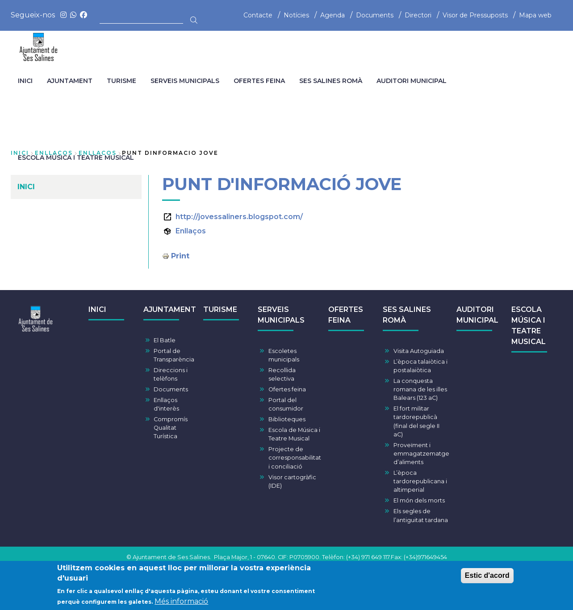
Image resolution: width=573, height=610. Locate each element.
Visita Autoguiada (418, 351)
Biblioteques (286, 419)
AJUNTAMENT (169, 309)
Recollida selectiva (282, 374)
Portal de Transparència (174, 355)
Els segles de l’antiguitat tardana (420, 515)
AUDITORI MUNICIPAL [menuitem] (411, 81)
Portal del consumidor (285, 404)
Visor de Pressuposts (475, 15)
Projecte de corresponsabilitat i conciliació (294, 457)
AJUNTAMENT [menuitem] (69, 81)
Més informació (181, 602)
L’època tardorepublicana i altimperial (420, 481)
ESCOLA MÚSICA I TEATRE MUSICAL (528, 325)
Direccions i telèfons (171, 374)
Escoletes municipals (283, 355)
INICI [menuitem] (25, 81)
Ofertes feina (287, 389)
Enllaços (191, 231)
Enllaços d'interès (166, 404)
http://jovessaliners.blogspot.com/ (239, 216)
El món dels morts (419, 500)
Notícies (296, 15)
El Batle (165, 340)
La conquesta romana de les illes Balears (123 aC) (420, 389)
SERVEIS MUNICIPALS (281, 314)
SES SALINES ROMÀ (407, 314)
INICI (97, 309)
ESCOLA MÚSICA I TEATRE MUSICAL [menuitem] (76, 158)
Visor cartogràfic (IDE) (292, 481)
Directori (418, 15)
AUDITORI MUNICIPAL (477, 314)
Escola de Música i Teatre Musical (294, 434)
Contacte (257, 15)
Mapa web (535, 15)
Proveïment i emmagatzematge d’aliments (421, 453)
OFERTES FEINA (345, 314)
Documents (374, 15)
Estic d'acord (487, 576)
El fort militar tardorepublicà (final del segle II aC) (416, 421)
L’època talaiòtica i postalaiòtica (420, 365)
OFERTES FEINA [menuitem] (259, 81)
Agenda (332, 15)
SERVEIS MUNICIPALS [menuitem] (185, 81)
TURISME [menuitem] (121, 81)
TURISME (220, 309)
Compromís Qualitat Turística (171, 428)
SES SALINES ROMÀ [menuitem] (330, 81)
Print (180, 256)
